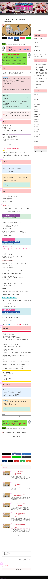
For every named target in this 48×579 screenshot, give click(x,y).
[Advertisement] (16, 441)
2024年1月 (37, 94)
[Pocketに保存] (18, 38)
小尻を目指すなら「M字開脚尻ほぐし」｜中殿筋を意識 (11, 239)
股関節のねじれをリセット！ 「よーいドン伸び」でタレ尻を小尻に (8, 237)
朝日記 (9, 46)
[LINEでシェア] (23, 38)
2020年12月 (37, 134)
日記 (19, 46)
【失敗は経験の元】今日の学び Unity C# (40, 50)
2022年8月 (37, 109)
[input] (40, 31)
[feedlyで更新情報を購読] (22, 459)
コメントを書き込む (16, 566)
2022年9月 (37, 106)
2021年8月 (37, 119)
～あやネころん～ (4, 431)
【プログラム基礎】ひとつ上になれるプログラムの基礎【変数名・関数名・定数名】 (40, 55)
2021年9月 (37, 116)
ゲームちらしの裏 (38, 38)
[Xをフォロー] (10, 459)
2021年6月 (37, 124)
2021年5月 (37, 126)
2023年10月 (37, 96)
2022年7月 (37, 111)
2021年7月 (37, 121)
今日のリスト (14, 46)
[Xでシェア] (4, 38)
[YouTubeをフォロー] (16, 459)
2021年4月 (37, 129)
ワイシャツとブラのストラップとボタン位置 (40, 46)
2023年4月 (37, 101)
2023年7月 (37, 99)
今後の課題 (24, 46)
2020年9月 (37, 136)
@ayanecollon (18, 55)
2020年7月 (37, 141)
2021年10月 (37, 114)
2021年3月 (37, 131)
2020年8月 (37, 139)
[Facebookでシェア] (9, 38)
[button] (28, 38)
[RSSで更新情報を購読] (28, 459)
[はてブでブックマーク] (14, 38)
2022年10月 (37, 104)
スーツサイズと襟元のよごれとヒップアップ (40, 42)
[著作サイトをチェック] (4, 459)
